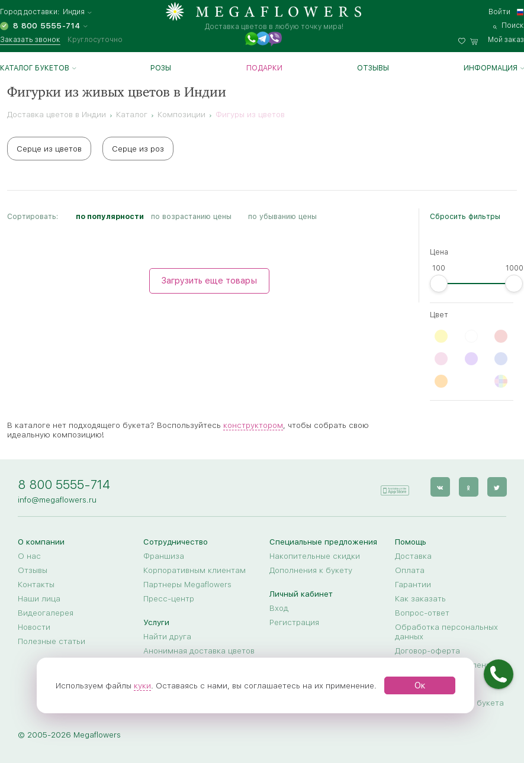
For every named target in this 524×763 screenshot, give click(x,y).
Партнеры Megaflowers (187, 584)
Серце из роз (138, 148)
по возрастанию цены (191, 216)
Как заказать (420, 598)
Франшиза (163, 556)
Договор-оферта (427, 650)
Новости (34, 627)
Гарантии (413, 584)
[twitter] (496, 487)
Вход (278, 608)
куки (142, 685)
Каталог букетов (34, 68)
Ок (420, 685)
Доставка (413, 556)
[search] (508, 25)
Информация (490, 68)
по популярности (110, 216)
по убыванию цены (282, 216)
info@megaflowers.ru (57, 499)
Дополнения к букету (310, 570)
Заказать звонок (30, 40)
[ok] (468, 487)
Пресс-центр (168, 598)
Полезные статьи (51, 641)
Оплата (410, 570)
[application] (394, 486)
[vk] (439, 487)
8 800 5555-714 (64, 484)
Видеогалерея (45, 612)
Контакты (36, 584)
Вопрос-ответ (422, 612)
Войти (499, 12)
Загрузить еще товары (209, 280)
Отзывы (373, 68)
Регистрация (294, 622)
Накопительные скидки (314, 556)
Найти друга (167, 636)
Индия (74, 12)
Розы (160, 68)
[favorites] (464, 40)
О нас (29, 556)
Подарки (264, 68)
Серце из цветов (49, 148)
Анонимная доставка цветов (199, 650)
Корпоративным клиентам (194, 570)
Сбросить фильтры (465, 216)
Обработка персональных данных (446, 631)
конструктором (253, 425)
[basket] (497, 40)
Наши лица (39, 598)
